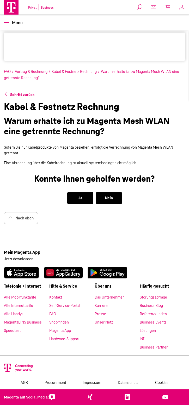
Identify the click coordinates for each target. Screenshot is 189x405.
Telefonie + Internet (22, 286)
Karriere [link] (101, 305)
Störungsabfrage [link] (153, 297)
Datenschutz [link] (128, 382)
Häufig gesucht (154, 286)
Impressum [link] (92, 382)
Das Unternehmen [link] (110, 297)
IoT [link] (142, 339)
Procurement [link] (55, 382)
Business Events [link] (153, 322)
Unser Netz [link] (104, 322)
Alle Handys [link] (13, 314)
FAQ (7, 71)
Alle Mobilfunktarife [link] (20, 297)
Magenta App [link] (60, 330)
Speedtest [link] (12, 330)
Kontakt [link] (55, 297)
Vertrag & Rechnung (31, 71)
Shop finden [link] (59, 322)
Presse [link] (100, 314)
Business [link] (47, 7)
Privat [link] (32, 7)
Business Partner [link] (154, 347)
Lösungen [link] (148, 330)
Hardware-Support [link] (64, 339)
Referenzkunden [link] (153, 314)
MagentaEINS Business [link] (23, 322)
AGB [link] (24, 382)
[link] (154, 7)
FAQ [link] (52, 314)
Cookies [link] (161, 382)
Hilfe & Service (63, 286)
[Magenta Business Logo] (11, 7)
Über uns (103, 286)
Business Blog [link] (151, 305)
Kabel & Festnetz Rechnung (74, 71)
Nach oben (21, 218)
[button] (11, 7)
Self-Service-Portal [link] (64, 305)
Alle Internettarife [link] (18, 305)
